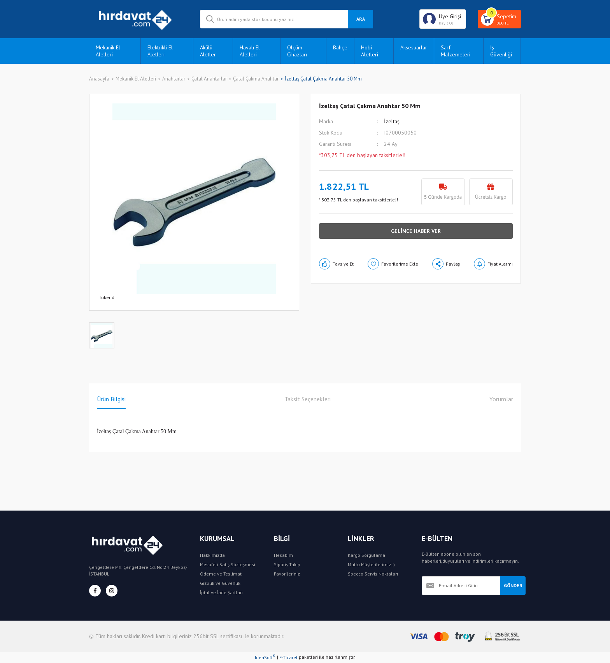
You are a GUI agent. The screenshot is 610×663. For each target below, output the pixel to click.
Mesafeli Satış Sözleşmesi (227, 564)
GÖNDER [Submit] (513, 585)
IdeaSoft (265, 657)
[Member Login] (442, 19)
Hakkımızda (212, 555)
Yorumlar (501, 399)
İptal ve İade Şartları (221, 592)
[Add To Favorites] (393, 263)
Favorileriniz (287, 574)
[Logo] (138, 19)
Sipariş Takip (287, 564)
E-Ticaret (288, 657)
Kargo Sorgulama (366, 555)
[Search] (286, 19)
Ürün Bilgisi (111, 399)
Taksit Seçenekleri (307, 399)
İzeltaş (392, 121)
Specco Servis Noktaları (373, 574)
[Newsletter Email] (461, 585)
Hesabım (283, 555)
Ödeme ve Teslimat (221, 574)
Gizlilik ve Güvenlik (220, 583)
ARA (360, 19)
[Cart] (499, 19)
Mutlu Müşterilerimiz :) (371, 564)
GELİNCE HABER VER (416, 230)
